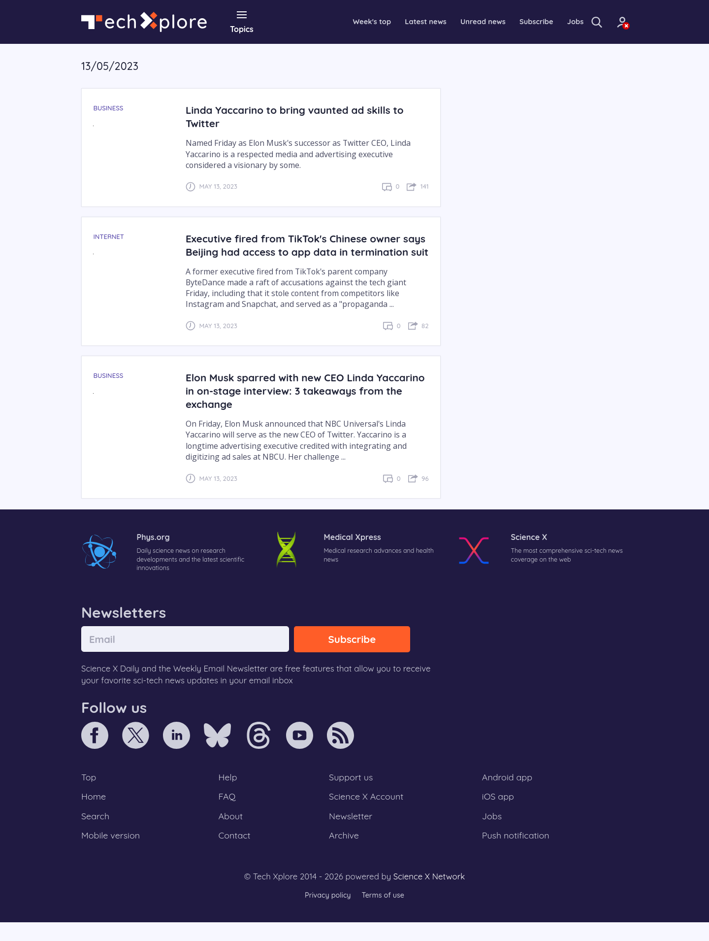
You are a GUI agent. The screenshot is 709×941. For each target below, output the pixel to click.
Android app (508, 792)
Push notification (517, 853)
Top (89, 792)
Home (94, 812)
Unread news (455, 22)
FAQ (228, 812)
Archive (343, 853)
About (231, 833)
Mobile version (112, 853)
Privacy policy (326, 913)
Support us (351, 792)
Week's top (336, 22)
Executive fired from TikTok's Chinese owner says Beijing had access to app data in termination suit (298, 251)
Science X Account (367, 812)
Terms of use (384, 913)
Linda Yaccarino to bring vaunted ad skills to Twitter (300, 116)
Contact (235, 853)
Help (228, 792)
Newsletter (350, 833)
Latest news (393, 22)
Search (96, 833)
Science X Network (429, 895)
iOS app (498, 812)
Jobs (553, 22)
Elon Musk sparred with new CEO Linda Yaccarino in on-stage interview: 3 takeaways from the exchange (302, 404)
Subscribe (511, 22)
